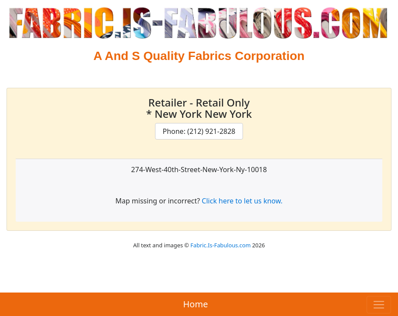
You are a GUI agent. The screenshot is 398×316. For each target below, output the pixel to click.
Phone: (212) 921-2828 (198, 131)
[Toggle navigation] (379, 304)
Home (195, 304)
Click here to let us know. (242, 201)
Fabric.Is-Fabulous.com (220, 245)
